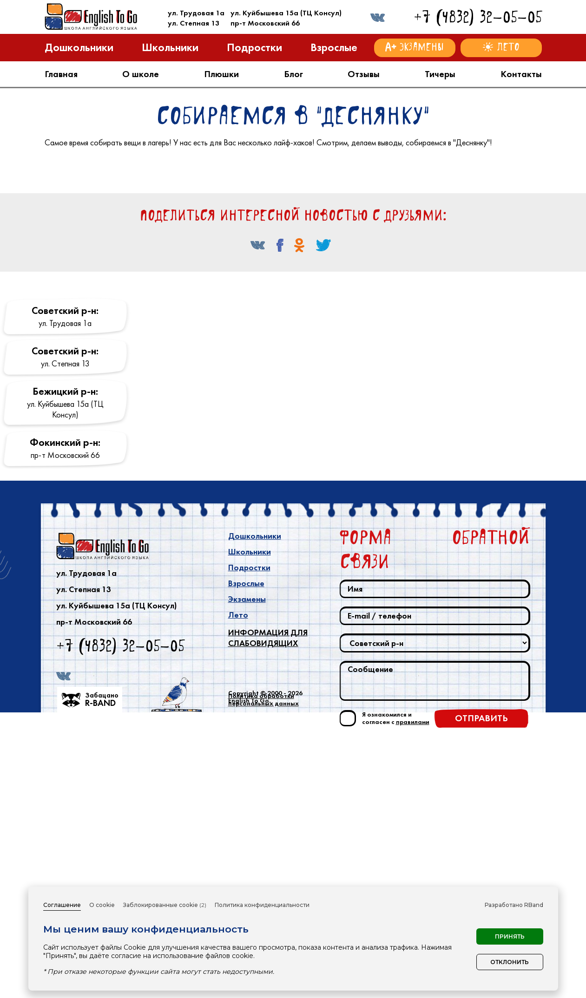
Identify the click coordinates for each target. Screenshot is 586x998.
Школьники (249, 822)
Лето (238, 885)
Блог (293, 74)
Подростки (249, 838)
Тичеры (440, 74)
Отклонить (509, 962)
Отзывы (364, 74)
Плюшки (221, 74)
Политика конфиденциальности (262, 904)
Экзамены (247, 869)
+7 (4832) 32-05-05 (478, 16)
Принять (510, 936)
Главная (61, 74)
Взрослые (246, 853)
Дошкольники (254, 806)
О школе (140, 74)
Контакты (521, 74)
